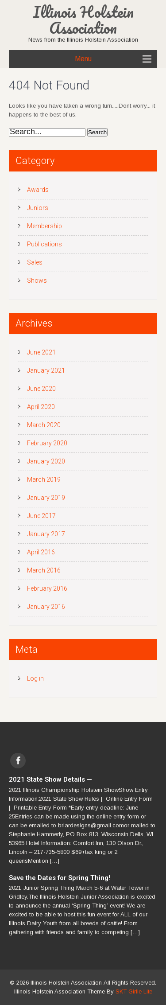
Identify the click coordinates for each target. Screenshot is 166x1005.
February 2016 (47, 588)
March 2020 (44, 424)
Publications (44, 244)
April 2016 (41, 552)
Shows (37, 280)
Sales (34, 262)
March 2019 (44, 479)
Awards (38, 189)
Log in (35, 678)
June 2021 (41, 352)
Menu (83, 58)
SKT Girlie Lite (134, 991)
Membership (44, 226)
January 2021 (46, 370)
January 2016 (46, 606)
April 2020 (41, 406)
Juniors (37, 207)
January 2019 (46, 497)
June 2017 (41, 515)
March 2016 (44, 570)
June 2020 (41, 388)
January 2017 (46, 534)
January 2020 (46, 461)
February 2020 (47, 443)
